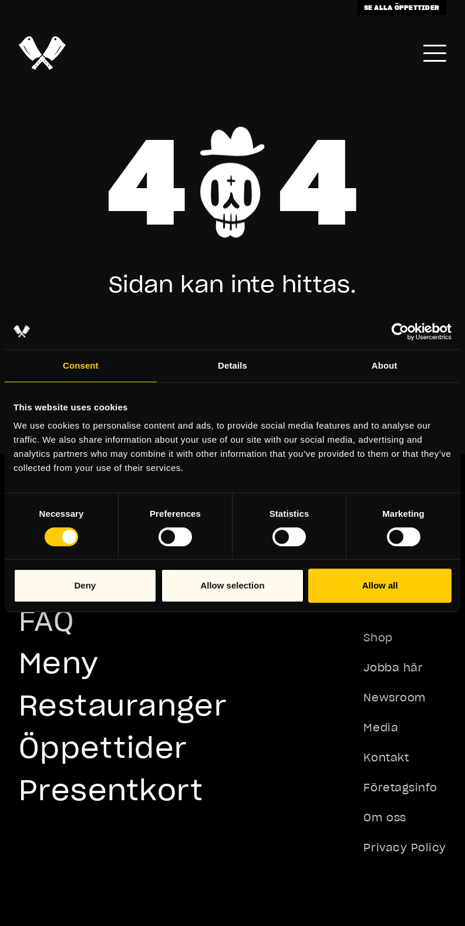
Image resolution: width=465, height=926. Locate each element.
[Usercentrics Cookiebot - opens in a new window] (400, 331)
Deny (85, 585)
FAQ (46, 620)
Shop (377, 637)
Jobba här (393, 667)
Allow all (380, 585)
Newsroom (394, 697)
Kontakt (386, 757)
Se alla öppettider (401, 7)
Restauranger (123, 705)
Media (380, 727)
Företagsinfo (400, 787)
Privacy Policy (404, 847)
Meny (59, 663)
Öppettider (103, 747)
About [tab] (384, 365)
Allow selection (232, 585)
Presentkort (111, 790)
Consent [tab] (81, 365)
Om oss (384, 817)
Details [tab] (232, 365)
